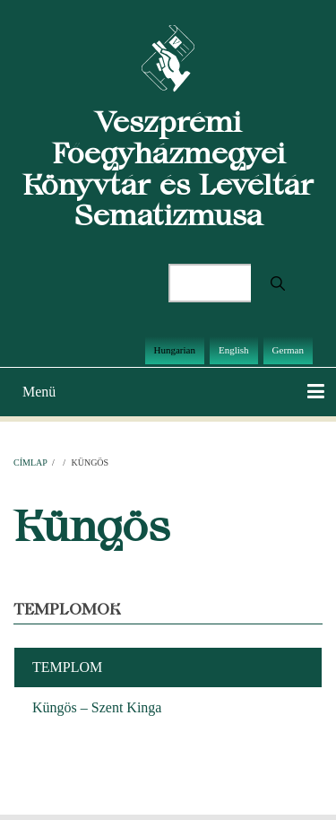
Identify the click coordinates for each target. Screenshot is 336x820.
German (288, 350)
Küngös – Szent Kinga (96, 707)
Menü (39, 391)
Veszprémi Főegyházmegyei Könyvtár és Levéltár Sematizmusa (168, 168)
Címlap (30, 462)
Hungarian (174, 350)
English (234, 350)
